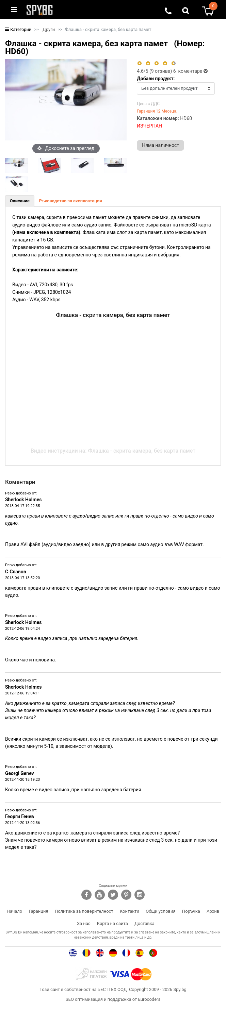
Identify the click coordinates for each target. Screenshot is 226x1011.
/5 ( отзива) (155, 71)
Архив (213, 911)
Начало (14, 911)
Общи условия (160, 911)
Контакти (129, 911)
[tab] (19, 201)
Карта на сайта (112, 923)
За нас (83, 923)
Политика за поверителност (84, 911)
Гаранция (38, 911)
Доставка (144, 923)
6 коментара (190, 71)
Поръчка (191, 911)
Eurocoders (149, 999)
